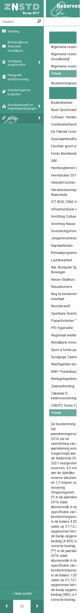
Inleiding (13, 31)
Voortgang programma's (16, 62)
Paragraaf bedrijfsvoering (18, 77)
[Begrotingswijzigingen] (6, 606)
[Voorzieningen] (37, 606)
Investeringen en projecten (19, 92)
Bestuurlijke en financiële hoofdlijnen (18, 46)
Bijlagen (13, 118)
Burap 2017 (21, 9)
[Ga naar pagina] (22, 606)
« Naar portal (21, 593)
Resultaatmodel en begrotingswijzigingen (22, 106)
